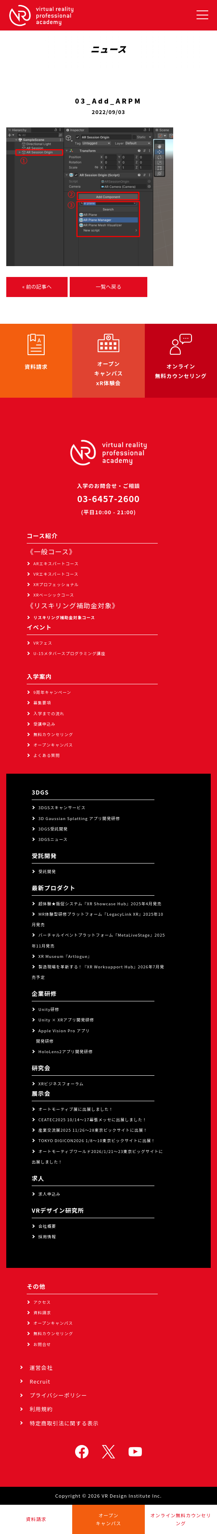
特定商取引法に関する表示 (64, 1423)
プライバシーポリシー (58, 1395)
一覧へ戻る (108, 286)
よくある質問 (46, 755)
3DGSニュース (53, 839)
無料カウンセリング (53, 734)
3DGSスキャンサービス (62, 807)
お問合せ (42, 1344)
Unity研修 (48, 1009)
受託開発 (47, 871)
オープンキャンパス (53, 745)
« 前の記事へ (36, 286)
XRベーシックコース (53, 595)
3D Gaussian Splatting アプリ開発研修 (79, 818)
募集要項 (42, 703)
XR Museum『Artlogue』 (65, 956)
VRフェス (42, 643)
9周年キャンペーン (52, 692)
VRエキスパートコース (55, 574)
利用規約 (41, 1409)
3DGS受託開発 (53, 829)
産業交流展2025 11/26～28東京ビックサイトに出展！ (93, 1130)
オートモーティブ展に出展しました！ (76, 1109)
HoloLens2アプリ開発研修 (65, 1051)
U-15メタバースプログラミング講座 (69, 653)
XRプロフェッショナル (56, 584)
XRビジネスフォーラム (61, 1084)
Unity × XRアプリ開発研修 (66, 1020)
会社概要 (47, 1226)
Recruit (40, 1381)
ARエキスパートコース (56, 563)
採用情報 (47, 1236)
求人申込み (49, 1194)
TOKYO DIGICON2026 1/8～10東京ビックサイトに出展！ (97, 1140)
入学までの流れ (48, 713)
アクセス (42, 1302)
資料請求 (42, 1313)
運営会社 (41, 1367)
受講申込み (44, 724)
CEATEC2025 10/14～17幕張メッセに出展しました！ (92, 1120)
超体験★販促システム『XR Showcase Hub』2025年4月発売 (99, 904)
